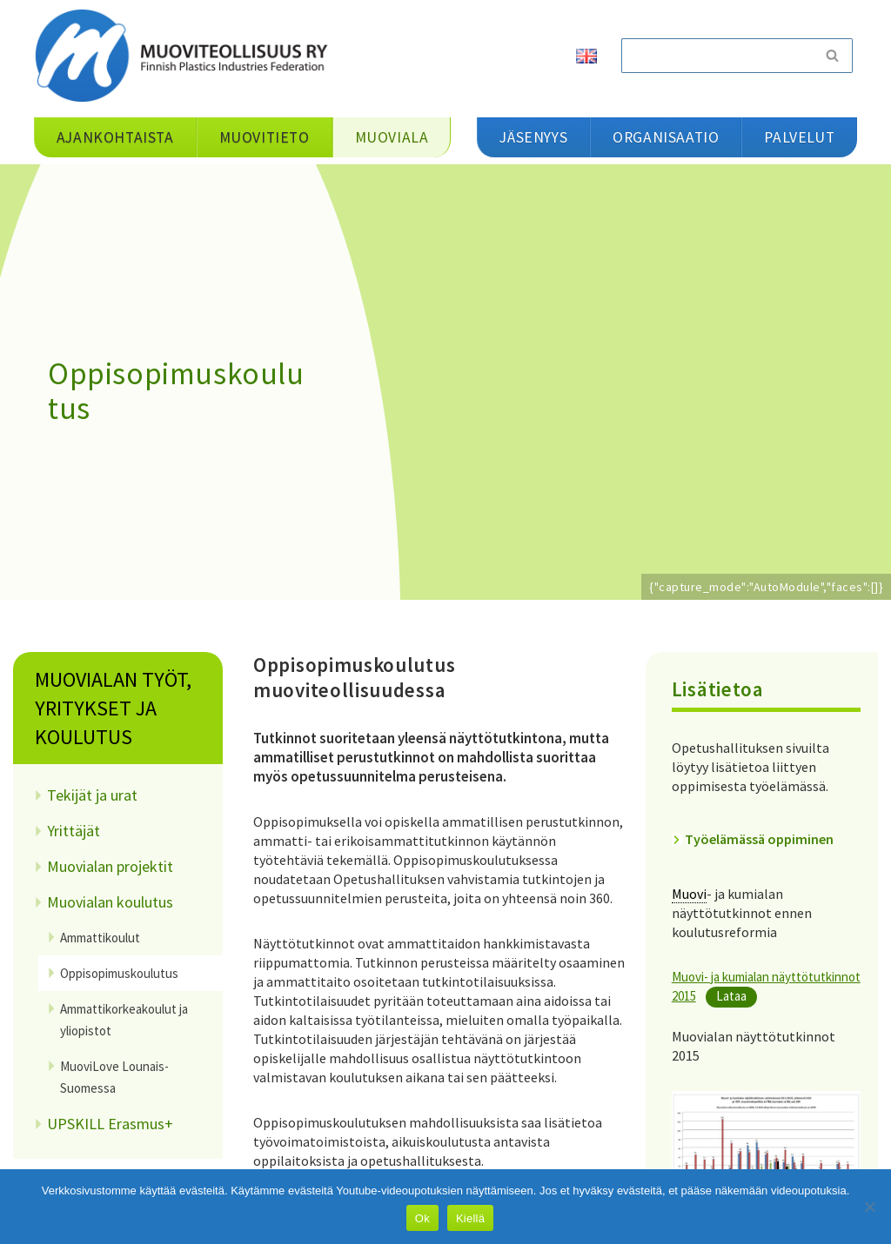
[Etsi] (717, 55)
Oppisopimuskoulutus (119, 973)
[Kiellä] (869, 1206)
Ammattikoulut (100, 937)
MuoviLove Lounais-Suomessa (114, 1077)
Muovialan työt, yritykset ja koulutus (113, 708)
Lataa (731, 996)
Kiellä (470, 1218)
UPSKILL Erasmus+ (110, 1124)
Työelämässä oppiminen (759, 839)
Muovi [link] (689, 893)
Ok (422, 1218)
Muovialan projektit (110, 866)
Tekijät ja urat (92, 795)
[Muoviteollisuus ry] (187, 55)
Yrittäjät (73, 831)
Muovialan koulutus (110, 902)
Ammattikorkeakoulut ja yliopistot (124, 1020)
